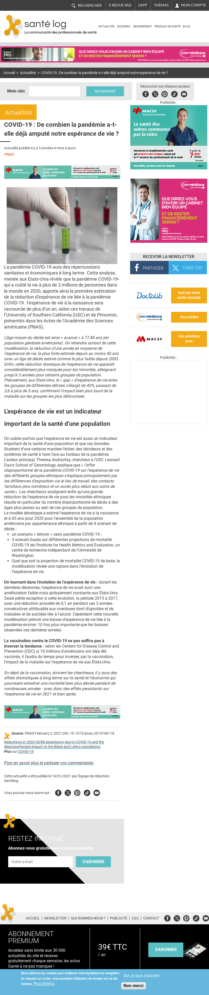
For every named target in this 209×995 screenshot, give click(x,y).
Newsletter (55, 918)
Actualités (106, 26)
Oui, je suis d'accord (141, 975)
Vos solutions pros (189, 338)
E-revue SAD (120, 5)
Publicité (118, 918)
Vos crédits (189, 317)
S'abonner (93, 861)
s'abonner (166, 949)
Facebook (145, 93)
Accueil (9, 73)
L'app (142, 5)
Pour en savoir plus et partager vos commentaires (48, 762)
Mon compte (193, 5)
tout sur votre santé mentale (189, 295)
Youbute (184, 93)
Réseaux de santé (168, 26)
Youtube (96, 792)
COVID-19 (26, 751)
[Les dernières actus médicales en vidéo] (168, 422)
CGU (135, 918)
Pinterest (164, 93)
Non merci (133, 985)
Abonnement (142, 26)
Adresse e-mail (22, 853)
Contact (151, 918)
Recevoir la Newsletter (168, 256)
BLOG (186, 26)
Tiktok (174, 93)
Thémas (161, 5)
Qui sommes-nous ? (88, 918)
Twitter (155, 93)
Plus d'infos (44, 983)
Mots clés (16, 91)
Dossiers (123, 26)
